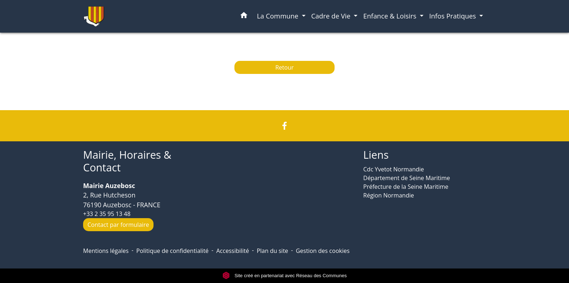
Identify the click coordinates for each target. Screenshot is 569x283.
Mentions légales (105, 251)
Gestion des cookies (322, 251)
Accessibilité (232, 251)
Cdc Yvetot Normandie (393, 169)
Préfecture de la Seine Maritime (406, 187)
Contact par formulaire (118, 225)
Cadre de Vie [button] (331, 15)
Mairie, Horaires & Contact (127, 161)
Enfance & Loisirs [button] (390, 15)
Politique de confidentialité (172, 251)
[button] (244, 16)
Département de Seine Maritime (406, 178)
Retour (284, 67)
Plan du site (272, 251)
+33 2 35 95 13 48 (107, 214)
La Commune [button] (278, 15)
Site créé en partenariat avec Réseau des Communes (284, 275)
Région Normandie (388, 195)
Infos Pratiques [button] (453, 15)
